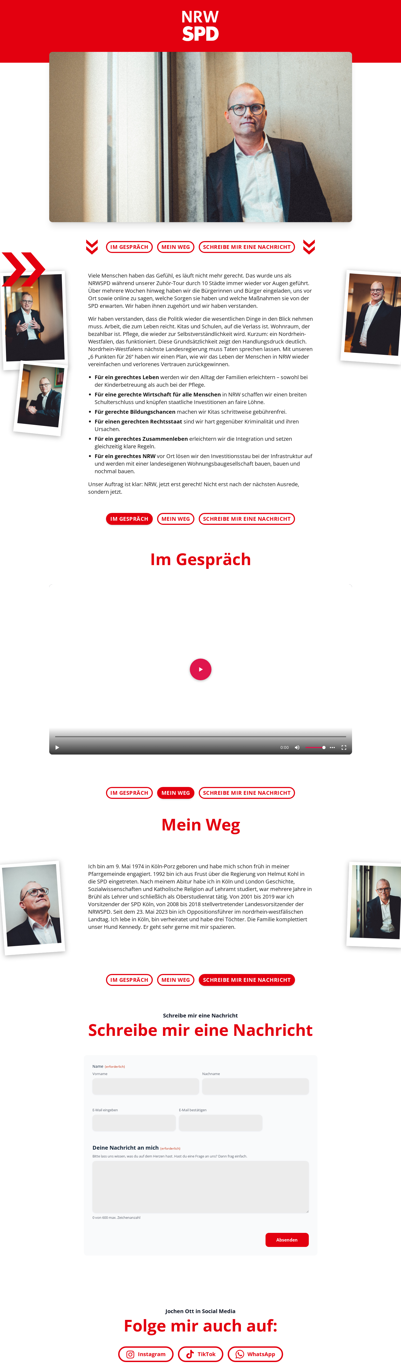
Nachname (211, 1073)
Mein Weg (175, 247)
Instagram (146, 1354)
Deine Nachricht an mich (136, 1147)
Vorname (99, 1073)
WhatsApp (255, 1354)
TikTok (201, 1354)
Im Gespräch (129, 247)
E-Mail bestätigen (193, 1109)
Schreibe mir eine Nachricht (247, 247)
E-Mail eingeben (105, 1109)
